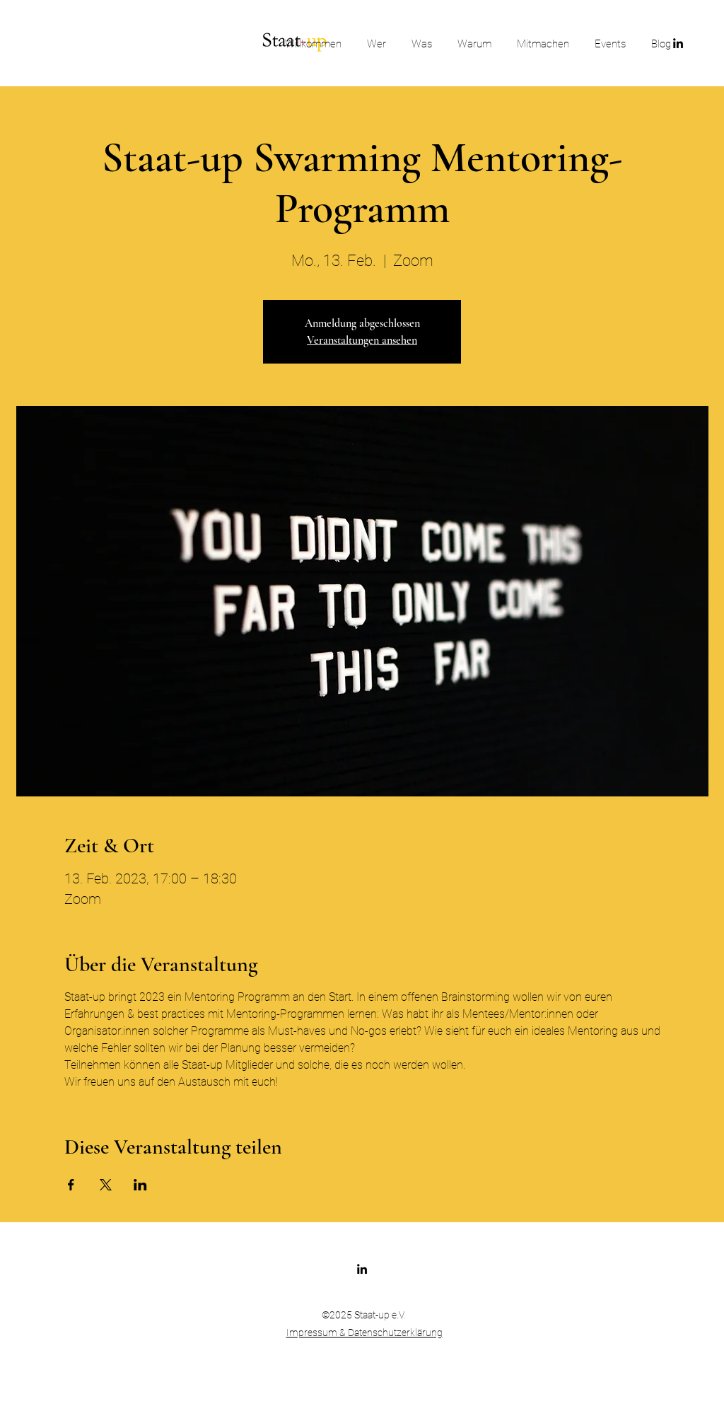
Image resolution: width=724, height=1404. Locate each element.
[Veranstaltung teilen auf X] (105, 1184)
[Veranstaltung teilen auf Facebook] (71, 1184)
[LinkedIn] (362, 1269)
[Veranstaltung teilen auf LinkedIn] (140, 1184)
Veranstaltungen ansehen (362, 340)
